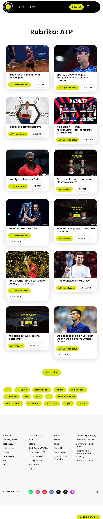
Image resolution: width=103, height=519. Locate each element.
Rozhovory (8, 443)
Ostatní (32, 443)
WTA (30, 439)
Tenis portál (60, 452)
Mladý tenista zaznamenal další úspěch (24, 76)
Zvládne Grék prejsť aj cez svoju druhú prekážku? (76, 230)
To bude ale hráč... (37, 452)
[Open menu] (94, 7)
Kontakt (58, 448)
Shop (32, 7)
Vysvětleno (33, 464)
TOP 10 (31, 468)
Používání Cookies (85, 439)
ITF (4, 464)
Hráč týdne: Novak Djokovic (25, 127)
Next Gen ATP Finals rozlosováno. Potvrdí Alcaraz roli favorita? (74, 129)
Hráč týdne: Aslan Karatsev (73, 280)
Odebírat (76, 7)
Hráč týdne (20, 134)
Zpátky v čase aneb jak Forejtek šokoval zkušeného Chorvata (73, 77)
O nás (21, 7)
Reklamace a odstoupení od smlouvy (83, 453)
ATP (12, 84)
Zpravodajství (22, 84)
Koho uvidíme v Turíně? (23, 228)
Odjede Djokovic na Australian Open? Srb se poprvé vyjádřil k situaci (75, 338)
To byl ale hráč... (36, 456)
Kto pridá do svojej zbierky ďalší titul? (24, 337)
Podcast (7, 435)
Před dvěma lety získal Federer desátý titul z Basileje (27, 282)
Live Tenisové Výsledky (60, 458)
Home (57, 435)
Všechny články (10, 439)
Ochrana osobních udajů (85, 445)
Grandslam (8, 456)
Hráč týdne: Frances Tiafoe (25, 179)
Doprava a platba (84, 460)
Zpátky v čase (70, 87)
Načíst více (52, 372)
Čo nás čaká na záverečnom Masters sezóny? (74, 180)
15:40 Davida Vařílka (38, 448)
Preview (66, 189)
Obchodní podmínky (86, 435)
